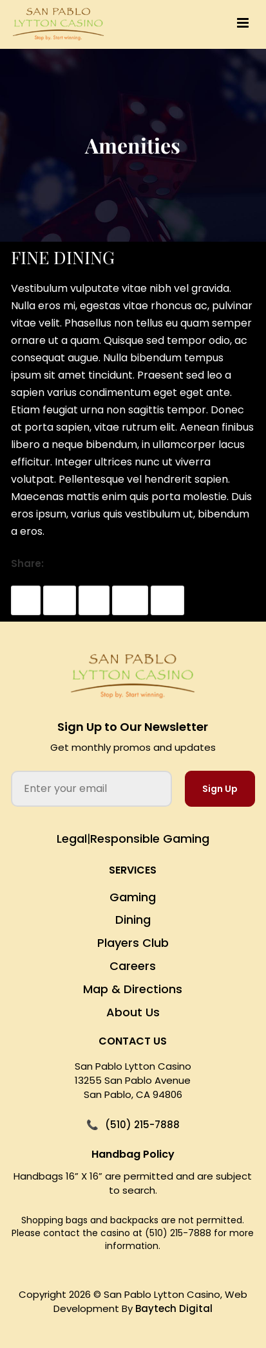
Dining (133, 920)
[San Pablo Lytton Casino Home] (132, 676)
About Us (133, 1012)
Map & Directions (132, 989)
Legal (72, 839)
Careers (132, 966)
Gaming (132, 897)
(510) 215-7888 (142, 1124)
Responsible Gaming (149, 839)
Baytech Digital (174, 1308)
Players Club (133, 943)
